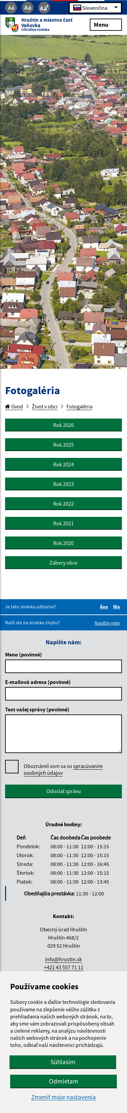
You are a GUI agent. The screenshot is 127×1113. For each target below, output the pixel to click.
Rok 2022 (63, 503)
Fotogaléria (79, 406)
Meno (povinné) (23, 654)
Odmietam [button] (63, 1081)
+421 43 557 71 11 (63, 967)
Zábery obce (63, 562)
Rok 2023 (63, 484)
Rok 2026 (63, 425)
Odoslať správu (63, 791)
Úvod (14, 406)
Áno (105, 607)
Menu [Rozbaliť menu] (106, 24)
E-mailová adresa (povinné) (38, 682)
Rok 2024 (63, 464)
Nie (117, 607)
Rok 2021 (63, 523)
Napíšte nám (107, 623)
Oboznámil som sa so (63, 769)
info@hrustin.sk (63, 959)
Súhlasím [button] (63, 1062)
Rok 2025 (63, 444)
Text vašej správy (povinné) (37, 709)
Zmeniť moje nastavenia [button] (63, 1097)
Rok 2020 (63, 543)
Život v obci (45, 406)
